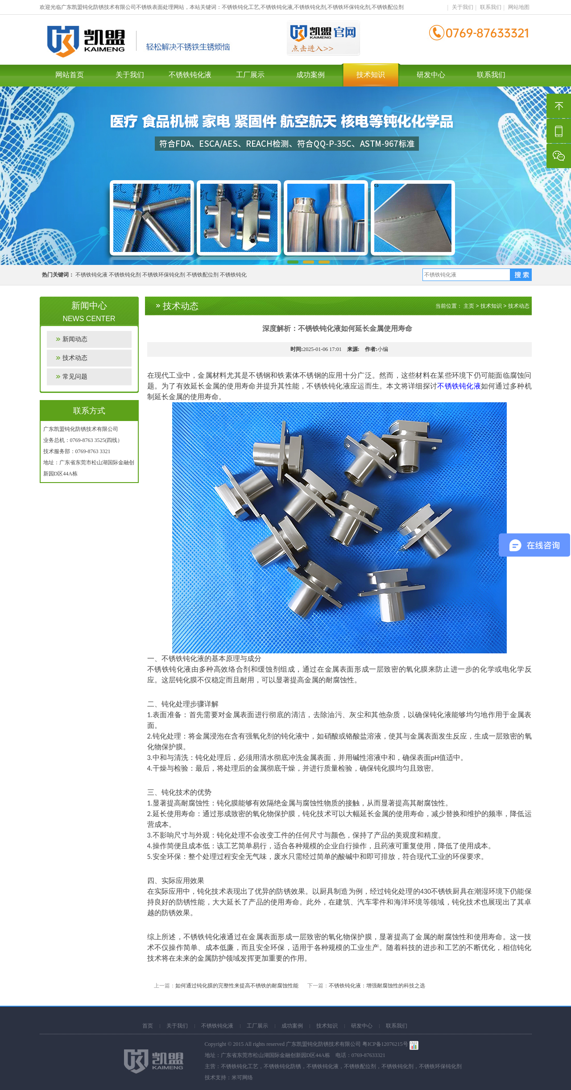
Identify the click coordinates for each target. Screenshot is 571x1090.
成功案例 (310, 74)
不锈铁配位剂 (202, 275)
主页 (468, 306)
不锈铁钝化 (233, 275)
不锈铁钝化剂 (125, 275)
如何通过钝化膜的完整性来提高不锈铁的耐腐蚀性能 (236, 986)
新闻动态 (74, 339)
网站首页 (69, 74)
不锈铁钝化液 (190, 74)
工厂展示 (250, 74)
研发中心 (431, 74)
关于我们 (462, 7)
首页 (147, 1026)
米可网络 (242, 1077)
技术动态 (74, 358)
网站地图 (519, 7)
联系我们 (490, 7)
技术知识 (370, 74)
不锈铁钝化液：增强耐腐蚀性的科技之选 (377, 986)
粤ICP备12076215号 (385, 1044)
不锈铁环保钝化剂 (163, 275)
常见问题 (74, 376)
